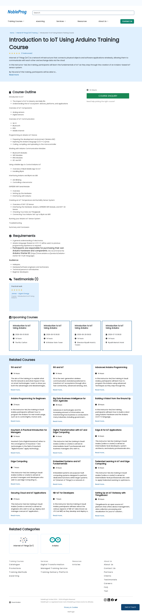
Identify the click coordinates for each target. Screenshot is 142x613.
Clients (107, 576)
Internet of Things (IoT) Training (27, 33)
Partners (108, 572)
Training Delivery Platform (54, 572)
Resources (82, 21)
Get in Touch (130, 607)
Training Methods (18, 572)
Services (60, 21)
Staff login (71, 612)
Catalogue (14, 564)
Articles (76, 564)
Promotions (15, 568)
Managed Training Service (54, 568)
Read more (14, 74)
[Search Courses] (83, 13)
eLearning (40, 21)
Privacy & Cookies (71, 607)
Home (12, 33)
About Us (103, 21)
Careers (108, 583)
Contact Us (127, 21)
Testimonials (110, 579)
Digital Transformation (52, 564)
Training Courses (15, 21)
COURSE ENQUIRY (108, 95)
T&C (106, 591)
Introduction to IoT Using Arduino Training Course (57, 33)
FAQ (106, 587)
